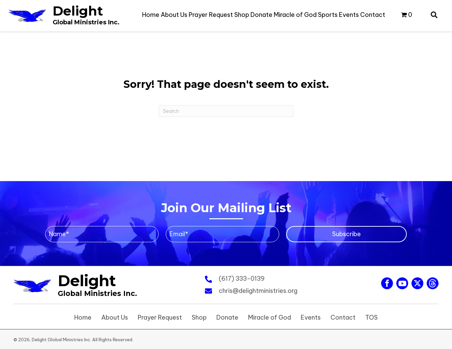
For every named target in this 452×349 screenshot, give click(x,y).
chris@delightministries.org (258, 291)
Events (311, 317)
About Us (114, 317)
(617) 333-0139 (242, 278)
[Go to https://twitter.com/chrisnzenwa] (417, 283)
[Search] (226, 111)
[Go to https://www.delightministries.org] (63, 15)
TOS (371, 317)
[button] (346, 234)
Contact (342, 317)
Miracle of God (269, 317)
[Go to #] (432, 283)
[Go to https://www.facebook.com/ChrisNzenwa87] (387, 283)
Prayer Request (160, 317)
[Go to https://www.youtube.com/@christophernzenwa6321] (402, 283)
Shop (199, 317)
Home (82, 317)
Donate (227, 317)
